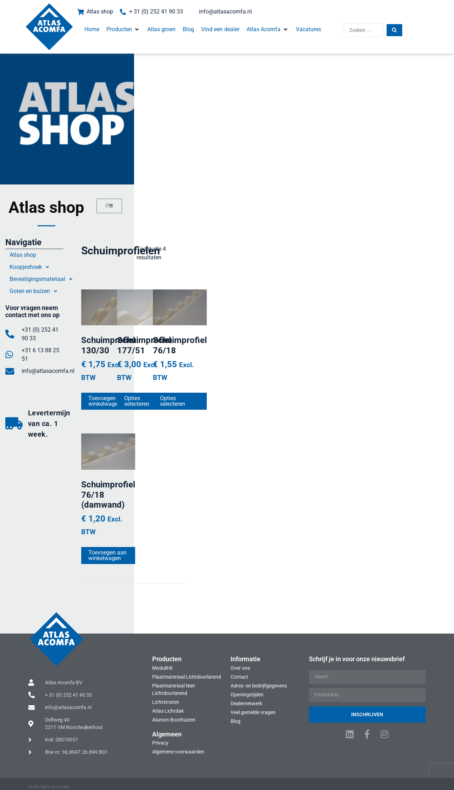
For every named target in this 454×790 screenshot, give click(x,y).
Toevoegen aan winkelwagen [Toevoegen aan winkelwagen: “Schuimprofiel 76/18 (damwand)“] (153, 554)
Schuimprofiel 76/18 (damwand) (149, 514)
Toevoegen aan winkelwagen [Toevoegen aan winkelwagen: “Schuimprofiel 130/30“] (153, 397)
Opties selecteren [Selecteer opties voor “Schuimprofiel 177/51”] (251, 397)
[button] (106, 24)
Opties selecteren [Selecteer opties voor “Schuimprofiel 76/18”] (364, 397)
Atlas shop (37, 255)
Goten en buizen (49, 291)
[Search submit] (414, 25)
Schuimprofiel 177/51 (265, 363)
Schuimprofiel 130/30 (152, 363)
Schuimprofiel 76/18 (375, 363)
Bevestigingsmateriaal (57, 279)
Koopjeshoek (45, 267)
